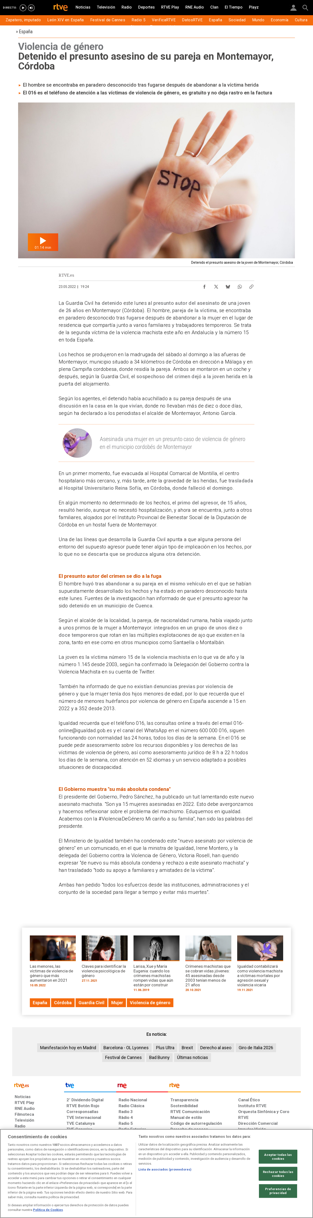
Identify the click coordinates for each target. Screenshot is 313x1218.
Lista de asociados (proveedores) (164, 1169)
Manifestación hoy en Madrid (68, 1047)
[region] (156, 1173)
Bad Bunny (159, 1057)
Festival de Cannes (123, 1057)
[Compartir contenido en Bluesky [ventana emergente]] (228, 285)
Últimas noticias (192, 1057)
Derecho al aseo (215, 1047)
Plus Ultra (165, 1047)
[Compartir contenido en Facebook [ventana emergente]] (204, 285)
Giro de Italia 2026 (256, 1047)
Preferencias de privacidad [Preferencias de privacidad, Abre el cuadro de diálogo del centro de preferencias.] (278, 1191)
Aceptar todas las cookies (278, 1157)
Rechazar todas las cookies (278, 1174)
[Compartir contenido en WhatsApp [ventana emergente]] (240, 285)
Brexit (187, 1047)
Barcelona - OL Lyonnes (126, 1047)
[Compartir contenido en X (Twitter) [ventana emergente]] (216, 285)
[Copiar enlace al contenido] (251, 285)
